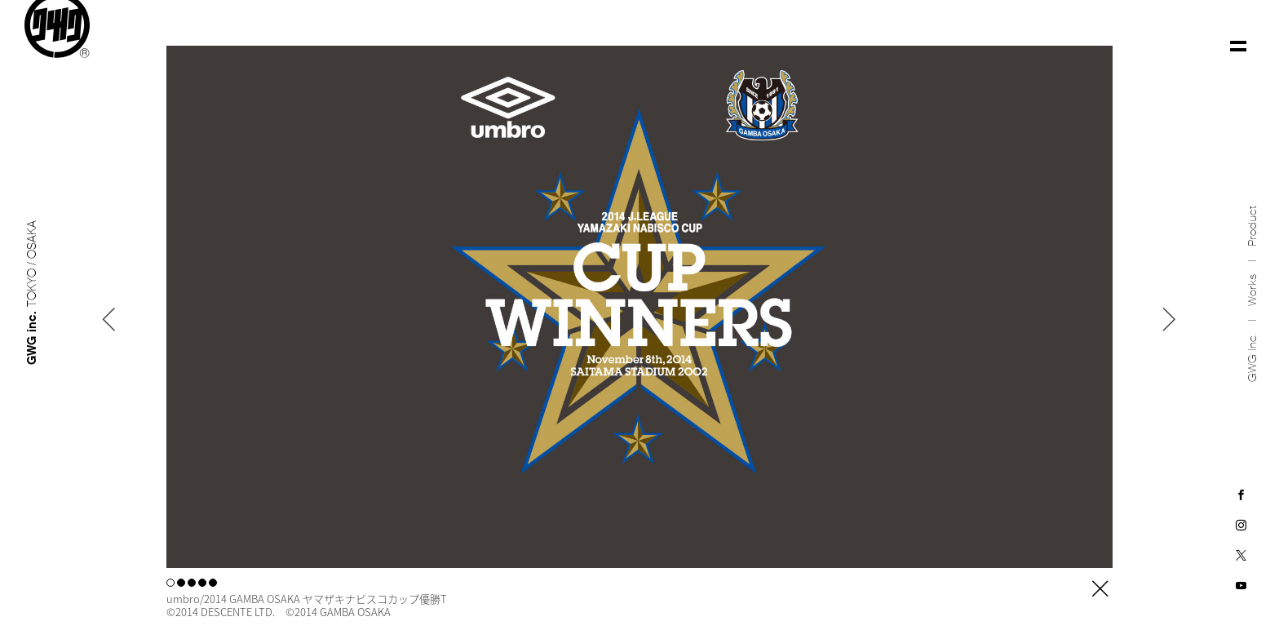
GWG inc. (1252, 359)
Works (1252, 291)
